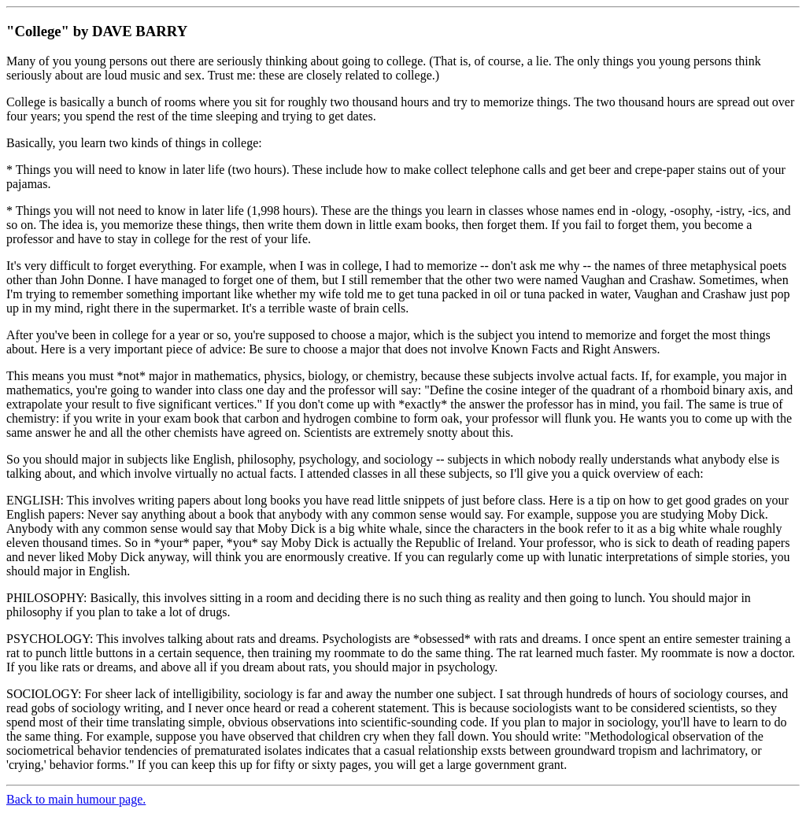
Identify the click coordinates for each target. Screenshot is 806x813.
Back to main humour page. (76, 799)
